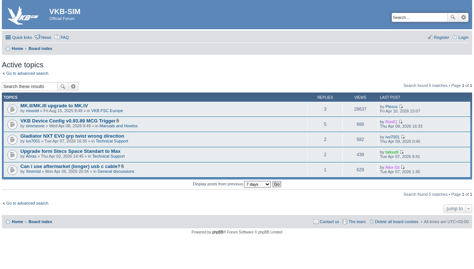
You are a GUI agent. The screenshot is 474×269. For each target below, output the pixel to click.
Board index (40, 221)
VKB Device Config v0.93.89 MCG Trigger (68, 121)
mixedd (32, 110)
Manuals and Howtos (119, 126)
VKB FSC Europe (107, 110)
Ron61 (391, 122)
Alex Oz (392, 167)
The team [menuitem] (356, 221)
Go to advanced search (27, 73)
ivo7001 (33, 141)
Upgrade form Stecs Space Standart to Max (70, 151)
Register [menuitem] (441, 37)
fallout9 (391, 152)
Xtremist (33, 171)
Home (17, 221)
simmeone (35, 126)
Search (452, 17)
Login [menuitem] (463, 37)
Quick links (22, 37)
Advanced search (463, 17)
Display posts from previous (232, 184)
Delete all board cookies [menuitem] (396, 221)
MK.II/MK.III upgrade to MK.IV (54, 105)
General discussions (116, 171)
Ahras (31, 156)
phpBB (217, 232)
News (46, 37)
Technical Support (112, 141)
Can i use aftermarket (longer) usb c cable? (70, 166)
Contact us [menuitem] (330, 221)
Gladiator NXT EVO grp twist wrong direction (72, 136)
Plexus (391, 106)
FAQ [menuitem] (65, 37)
